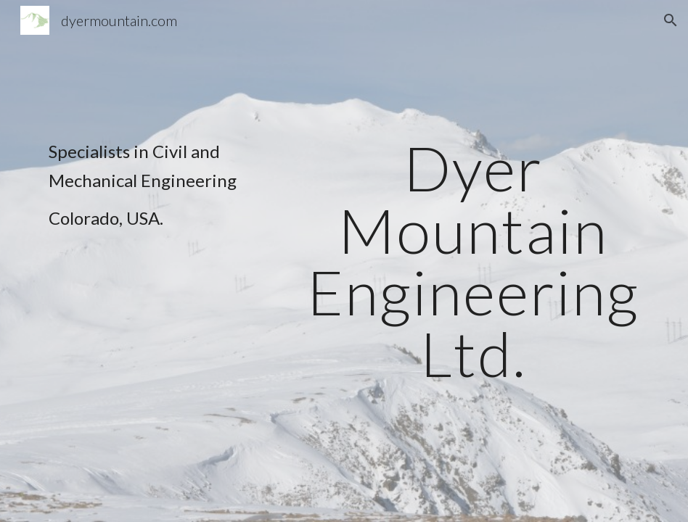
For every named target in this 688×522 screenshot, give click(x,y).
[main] (164, 191)
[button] (670, 20)
